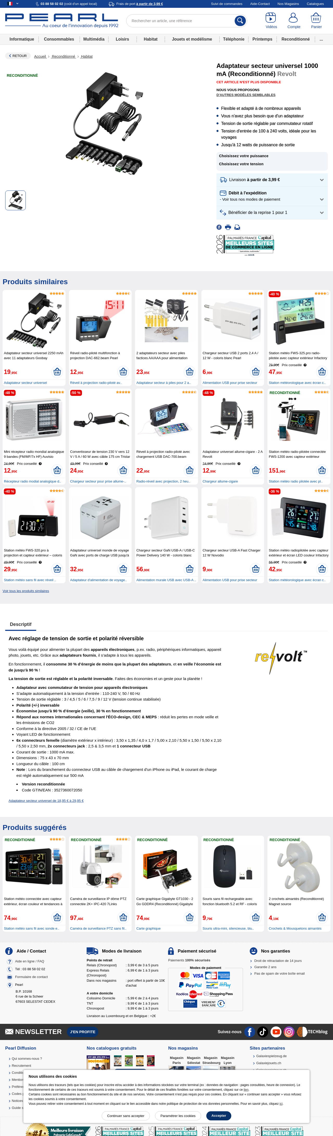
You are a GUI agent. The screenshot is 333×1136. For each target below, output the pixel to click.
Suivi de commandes (226, 4)
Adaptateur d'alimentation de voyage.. (98, 580)
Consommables (59, 39)
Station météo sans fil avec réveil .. (30, 580)
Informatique (22, 39)
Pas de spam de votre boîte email (279, 973)
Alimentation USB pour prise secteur (230, 383)
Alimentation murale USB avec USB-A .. (166, 580)
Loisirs (122, 39)
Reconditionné (295, 39)
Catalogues (315, 4)
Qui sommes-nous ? (27, 1059)
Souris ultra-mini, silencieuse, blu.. (228, 928)
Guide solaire (22, 1108)
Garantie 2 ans (265, 967)
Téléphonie (233, 39)
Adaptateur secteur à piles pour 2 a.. (163, 383)
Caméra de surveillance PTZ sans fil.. (98, 928)
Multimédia (93, 39)
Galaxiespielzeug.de (271, 1056)
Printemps (262, 39)
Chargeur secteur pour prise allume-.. (98, 481)
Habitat (151, 39)
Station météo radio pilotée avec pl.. (296, 481)
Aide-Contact (260, 4)
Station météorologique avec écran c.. (297, 383)
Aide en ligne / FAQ (29, 961)
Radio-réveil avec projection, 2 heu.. (163, 481)
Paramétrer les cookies (178, 1116)
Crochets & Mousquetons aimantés (295, 928)
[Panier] (316, 20)
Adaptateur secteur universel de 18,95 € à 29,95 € (46, 801)
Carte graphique (148, 928)
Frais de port (139, 4)
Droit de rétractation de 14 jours (278, 961)
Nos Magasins (288, 4)
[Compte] (294, 20)
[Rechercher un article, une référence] (186, 20)
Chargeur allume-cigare (220, 481)
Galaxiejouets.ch (268, 1063)
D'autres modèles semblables (246, 95)
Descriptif (20, 624)
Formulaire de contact (31, 977)
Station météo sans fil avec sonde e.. (31, 928)
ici (281, 1104)
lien (246, 1089)
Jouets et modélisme (192, 39)
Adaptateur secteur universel (25, 383)
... (321, 39)
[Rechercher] (240, 21)
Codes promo (22, 1094)
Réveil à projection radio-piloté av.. (96, 383)
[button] (272, 180)
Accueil (40, 56)
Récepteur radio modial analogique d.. (32, 481)
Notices (17, 1101)
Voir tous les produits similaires (26, 591)
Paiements (189, 960)
